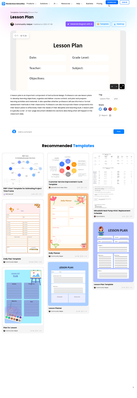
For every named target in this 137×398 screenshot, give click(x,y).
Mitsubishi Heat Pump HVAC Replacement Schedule (112, 212)
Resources (67, 3)
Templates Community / (19, 12)
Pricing (100, 3)
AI (56, 3)
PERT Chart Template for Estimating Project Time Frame (22, 189)
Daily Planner (54, 253)
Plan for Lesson (10, 328)
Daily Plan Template (12, 259)
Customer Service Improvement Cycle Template (65, 183)
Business (89, 3)
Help (79, 3)
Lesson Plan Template (103, 284)
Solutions (45, 3)
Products (32, 3)
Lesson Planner (55, 308)
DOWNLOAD (112, 2)
